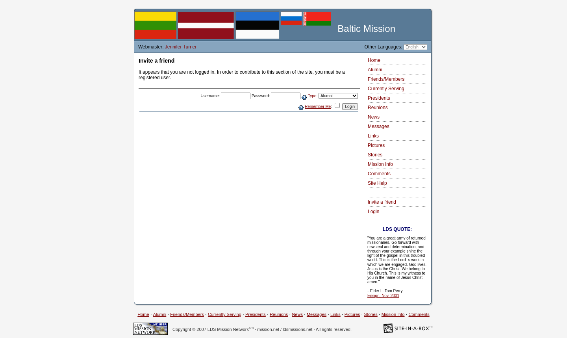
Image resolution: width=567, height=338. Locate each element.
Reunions (378, 107)
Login (373, 211)
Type (312, 96)
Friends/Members (386, 79)
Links (373, 136)
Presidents (379, 98)
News (374, 117)
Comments (379, 173)
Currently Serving (386, 88)
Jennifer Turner (181, 47)
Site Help (377, 183)
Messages (378, 126)
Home (374, 60)
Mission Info (380, 164)
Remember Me (318, 106)
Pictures (376, 145)
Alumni (375, 69)
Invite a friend (382, 202)
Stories (375, 155)
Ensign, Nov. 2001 (383, 295)
